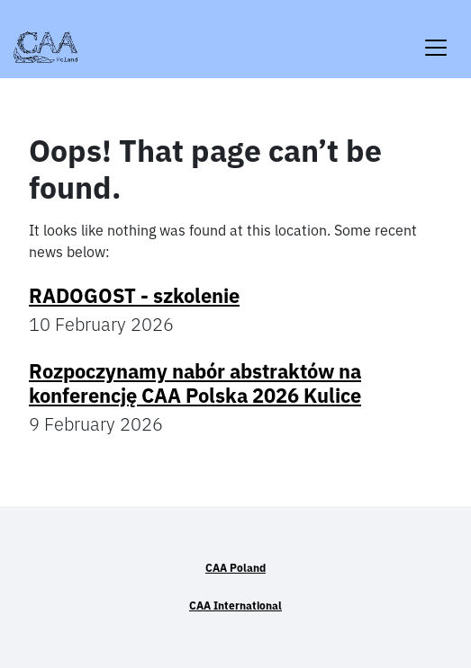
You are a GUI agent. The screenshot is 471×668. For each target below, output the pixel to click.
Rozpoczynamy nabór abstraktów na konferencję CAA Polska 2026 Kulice (195, 382)
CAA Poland (235, 567)
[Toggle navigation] (436, 36)
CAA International (235, 605)
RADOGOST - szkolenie (134, 295)
